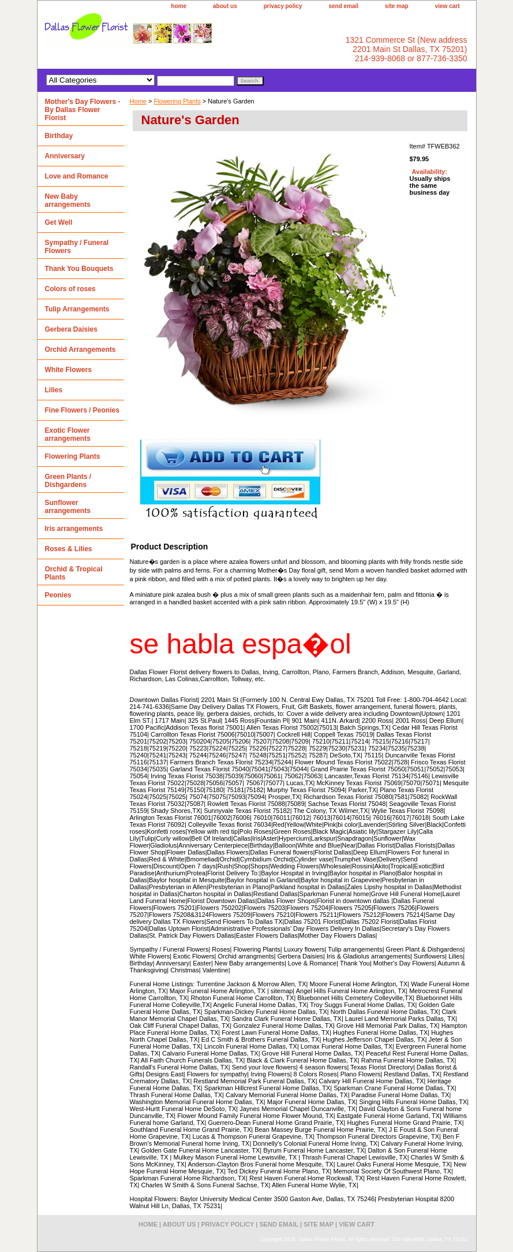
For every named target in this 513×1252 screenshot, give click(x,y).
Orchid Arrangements (80, 349)
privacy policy (283, 6)
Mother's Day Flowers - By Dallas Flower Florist (83, 110)
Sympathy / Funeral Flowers (77, 247)
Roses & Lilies (68, 549)
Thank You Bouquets (79, 269)
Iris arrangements (74, 529)
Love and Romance (76, 176)
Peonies (58, 595)
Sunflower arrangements (68, 507)
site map (397, 6)
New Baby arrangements (68, 200)
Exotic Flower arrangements (68, 434)
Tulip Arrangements (77, 309)
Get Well (59, 222)
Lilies (54, 390)
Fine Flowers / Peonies (82, 410)
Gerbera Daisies (71, 329)
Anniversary (65, 156)
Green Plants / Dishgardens (68, 481)
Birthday (59, 136)
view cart (447, 6)
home (178, 6)
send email (343, 6)
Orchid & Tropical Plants (74, 573)
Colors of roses (70, 289)
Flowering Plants (176, 101)
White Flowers (68, 370)
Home (138, 101)
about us (225, 6)
